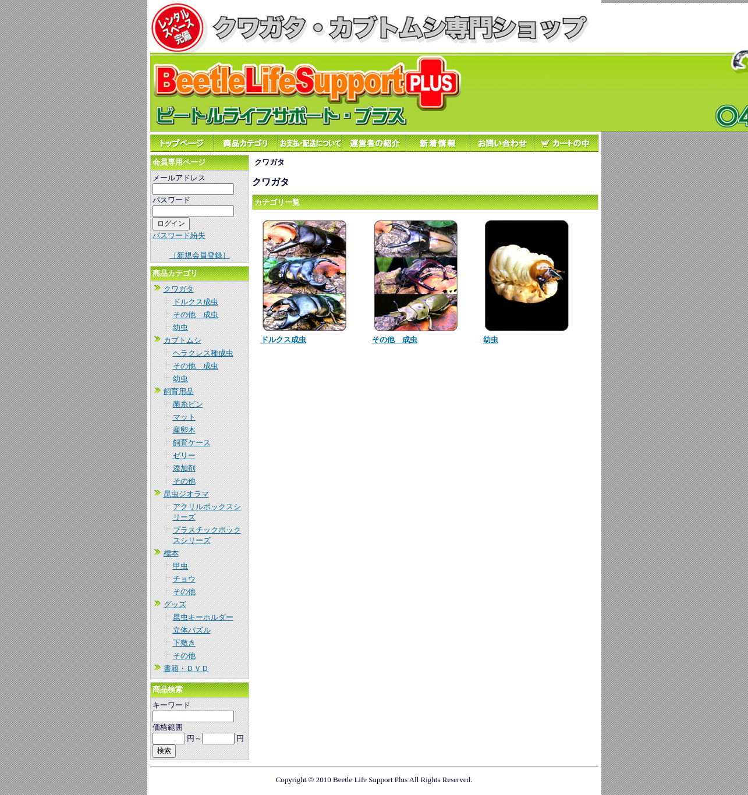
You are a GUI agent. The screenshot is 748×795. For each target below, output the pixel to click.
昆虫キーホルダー (203, 617)
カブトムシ (182, 340)
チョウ (184, 578)
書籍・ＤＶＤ (186, 668)
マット (184, 417)
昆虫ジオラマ (186, 493)
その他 (184, 481)
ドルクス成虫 (195, 301)
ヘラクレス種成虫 (203, 353)
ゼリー (184, 455)
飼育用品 (179, 391)
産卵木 (184, 429)
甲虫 (180, 566)
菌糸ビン (188, 404)
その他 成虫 (195, 314)
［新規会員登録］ (199, 255)
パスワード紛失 (179, 235)
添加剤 (184, 468)
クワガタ (179, 289)
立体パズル (192, 630)
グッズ (175, 604)
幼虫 (180, 327)
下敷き (184, 642)
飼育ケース (192, 442)
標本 (171, 553)
